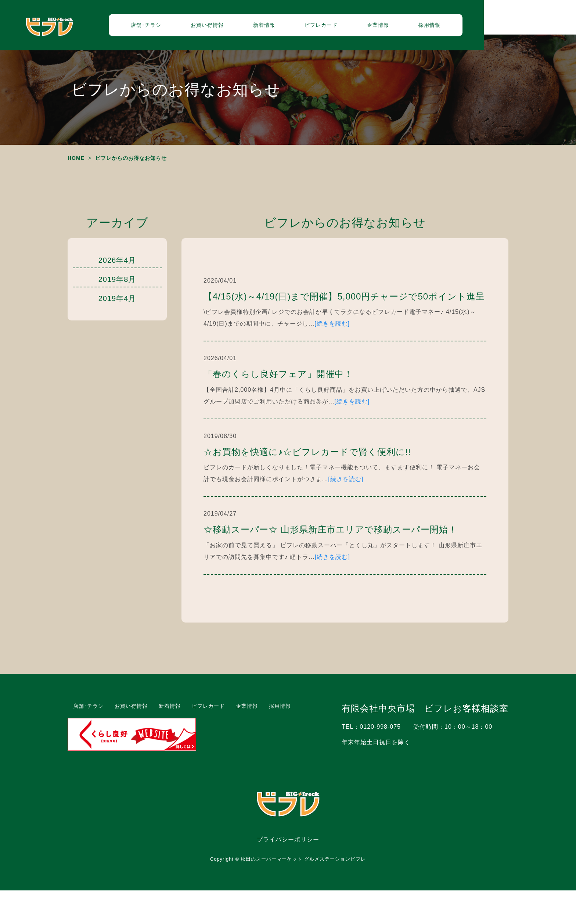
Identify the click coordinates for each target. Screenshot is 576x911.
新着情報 (310, 28)
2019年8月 (117, 300)
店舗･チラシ (192, 28)
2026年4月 (117, 281)
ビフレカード (367, 28)
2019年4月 (117, 319)
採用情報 (475, 28)
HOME (76, 179)
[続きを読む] (332, 344)
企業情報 (424, 28)
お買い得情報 (253, 28)
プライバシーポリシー (288, 860)
